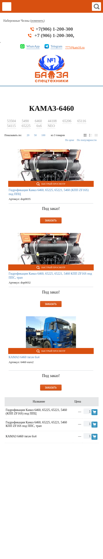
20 (28, 135)
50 (35, 135)
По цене (69, 140)
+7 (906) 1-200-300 (53, 35)
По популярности (87, 140)
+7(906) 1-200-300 (54, 29)
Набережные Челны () (24, 21)
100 (43, 135)
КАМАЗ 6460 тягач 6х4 (24, 357)
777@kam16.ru (75, 47)
